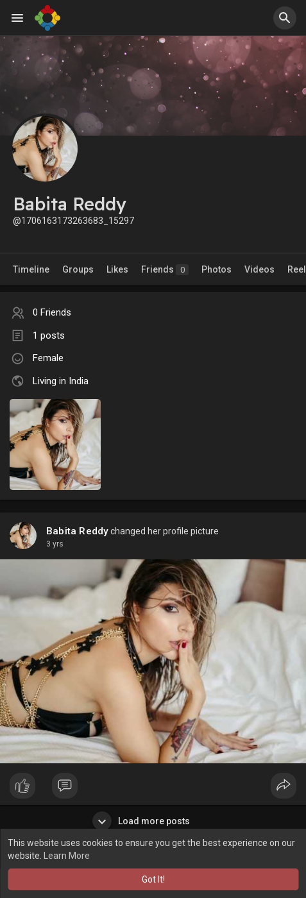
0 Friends (52, 312)
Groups (78, 269)
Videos (259, 269)
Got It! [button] (153, 879)
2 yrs (55, 543)
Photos (216, 269)
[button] (284, 18)
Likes (117, 269)
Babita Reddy (77, 531)
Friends (165, 269)
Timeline (31, 269)
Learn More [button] (67, 856)
